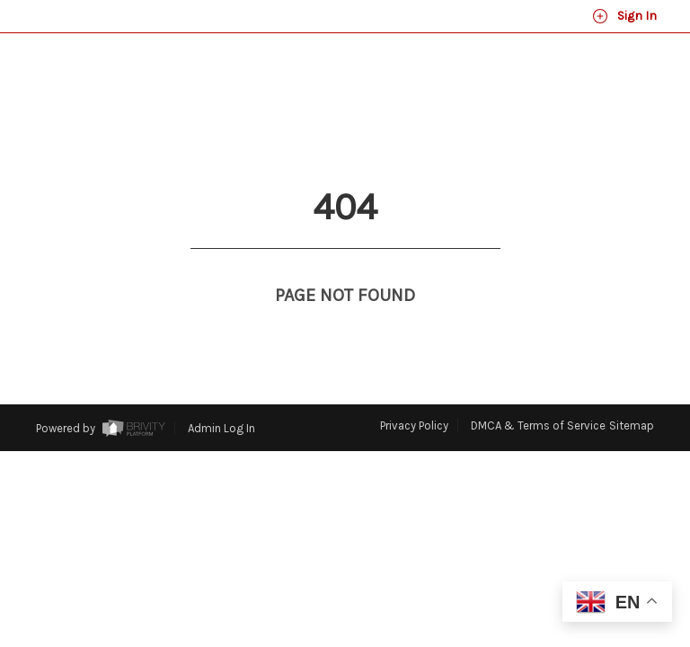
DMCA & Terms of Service (538, 425)
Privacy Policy (414, 425)
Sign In (624, 16)
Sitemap (631, 425)
